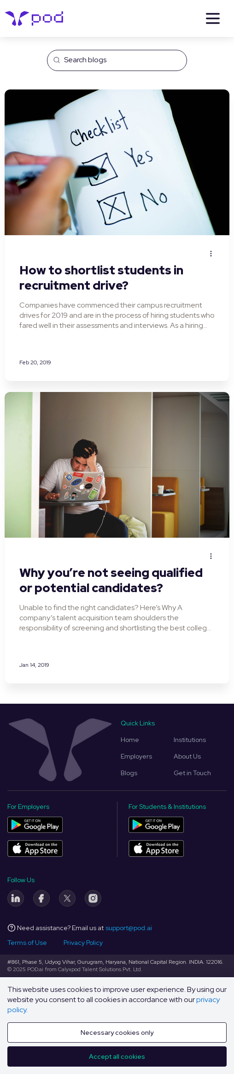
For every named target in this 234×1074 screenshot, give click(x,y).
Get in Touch (192, 773)
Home (130, 740)
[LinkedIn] (15, 898)
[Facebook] (41, 898)
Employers (136, 756)
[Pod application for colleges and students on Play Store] (156, 825)
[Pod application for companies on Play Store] (35, 825)
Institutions (190, 740)
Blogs (129, 773)
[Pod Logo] (34, 18)
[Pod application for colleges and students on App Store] (156, 848)
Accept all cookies (117, 1056)
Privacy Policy (83, 942)
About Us (187, 756)
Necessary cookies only (117, 1032)
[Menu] (213, 18)
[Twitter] (67, 898)
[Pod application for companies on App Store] (35, 848)
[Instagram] (93, 898)
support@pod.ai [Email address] (128, 928)
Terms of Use (27, 942)
